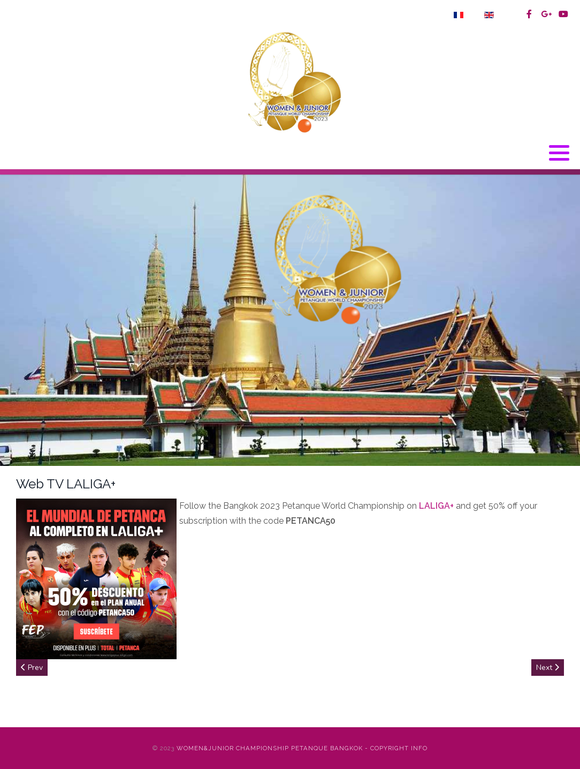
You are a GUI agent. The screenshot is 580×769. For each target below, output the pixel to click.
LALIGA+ (436, 506)
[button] (559, 153)
